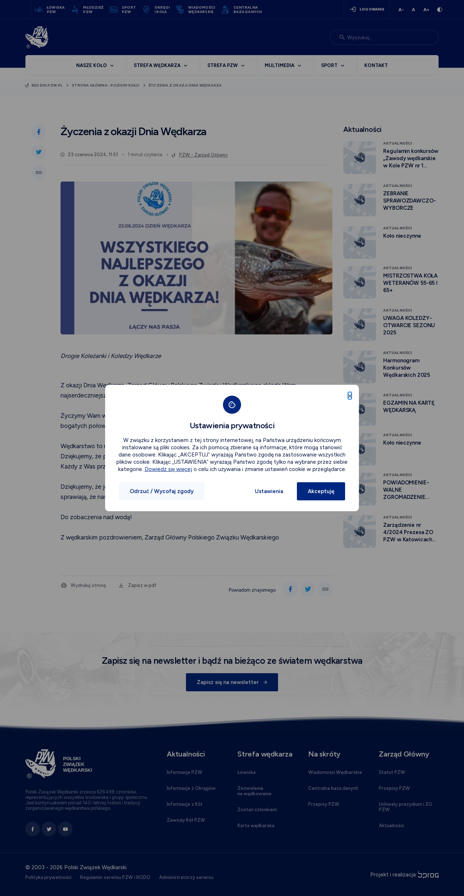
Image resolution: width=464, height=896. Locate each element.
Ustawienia (269, 491)
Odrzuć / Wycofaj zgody (162, 491)
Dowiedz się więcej (168, 469)
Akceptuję (321, 491)
